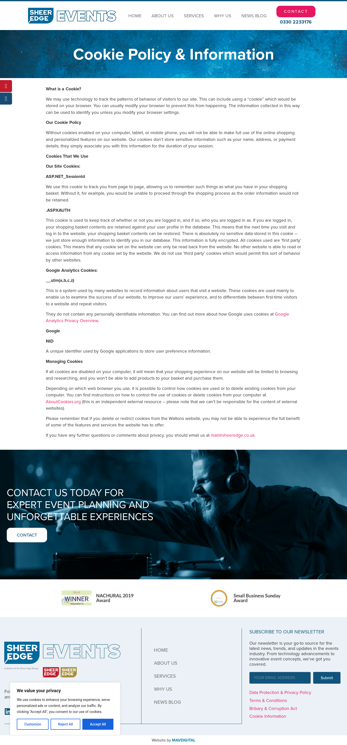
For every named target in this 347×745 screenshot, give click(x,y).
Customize (32, 724)
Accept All (98, 724)
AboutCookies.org (63, 401)
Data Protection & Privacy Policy (280, 692)
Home (134, 16)
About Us (162, 16)
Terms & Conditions (268, 700)
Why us (222, 16)
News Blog (254, 16)
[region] (65, 708)
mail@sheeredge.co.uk (233, 435)
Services (194, 16)
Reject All (65, 724)
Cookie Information (267, 716)
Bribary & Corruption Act (273, 708)
